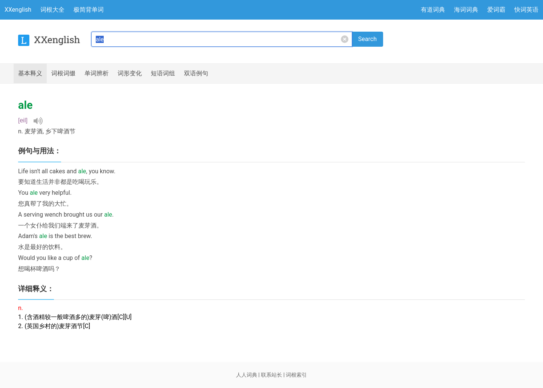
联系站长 (271, 375)
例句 (196, 73)
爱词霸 (496, 9)
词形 (130, 73)
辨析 (96, 73)
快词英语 (526, 9)
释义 (30, 73)
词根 (63, 73)
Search (367, 39)
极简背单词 (89, 9)
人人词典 (246, 375)
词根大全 (52, 9)
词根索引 (296, 375)
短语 (163, 73)
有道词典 (433, 9)
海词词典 (466, 9)
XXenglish (18, 9)
